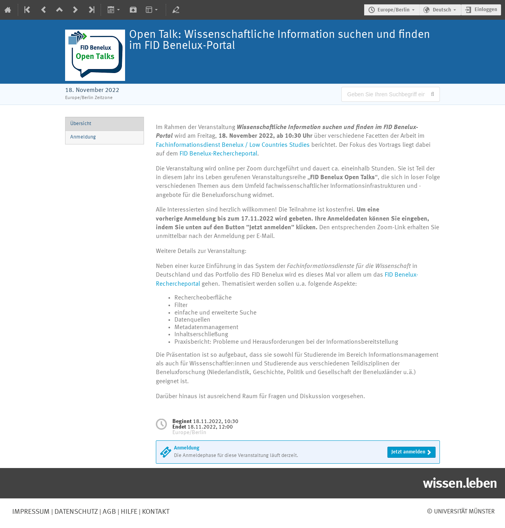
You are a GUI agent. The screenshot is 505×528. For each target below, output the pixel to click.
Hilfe (128, 511)
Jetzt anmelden (408, 452)
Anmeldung (83, 137)
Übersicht (80, 123)
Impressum (31, 511)
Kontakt (155, 511)
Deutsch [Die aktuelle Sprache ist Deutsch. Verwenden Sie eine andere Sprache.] (442, 10)
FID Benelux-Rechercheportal (218, 154)
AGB (108, 511)
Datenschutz (75, 511)
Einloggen (486, 9)
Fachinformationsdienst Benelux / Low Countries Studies (233, 145)
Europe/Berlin (394, 10)
